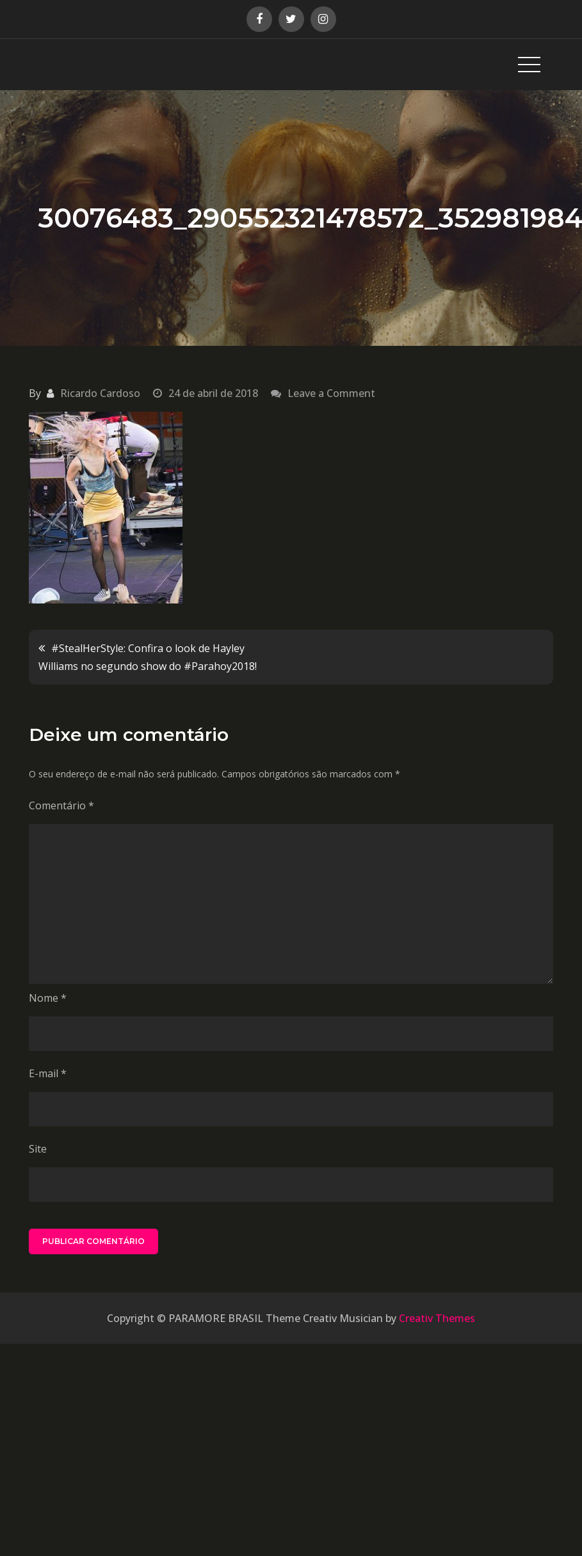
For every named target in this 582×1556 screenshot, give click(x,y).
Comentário (61, 805)
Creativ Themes (437, 1318)
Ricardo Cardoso (100, 393)
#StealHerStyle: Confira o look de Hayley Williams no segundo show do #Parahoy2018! (147, 657)
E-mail (48, 1073)
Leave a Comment (331, 393)
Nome (48, 998)
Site (38, 1149)
